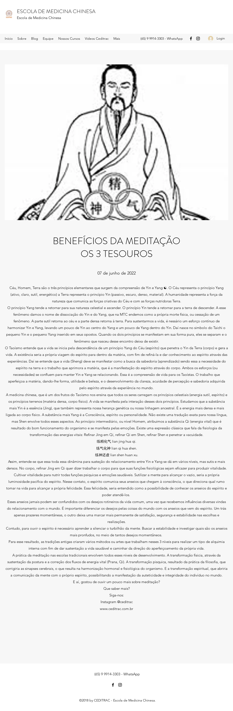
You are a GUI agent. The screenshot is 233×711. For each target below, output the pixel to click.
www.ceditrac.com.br (116, 608)
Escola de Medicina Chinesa (39, 17)
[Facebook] (191, 38)
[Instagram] (198, 38)
